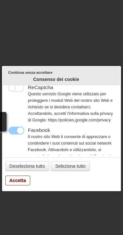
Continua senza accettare (30, 72)
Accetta (18, 180)
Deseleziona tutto (27, 166)
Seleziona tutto (70, 166)
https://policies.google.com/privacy (79, 120)
